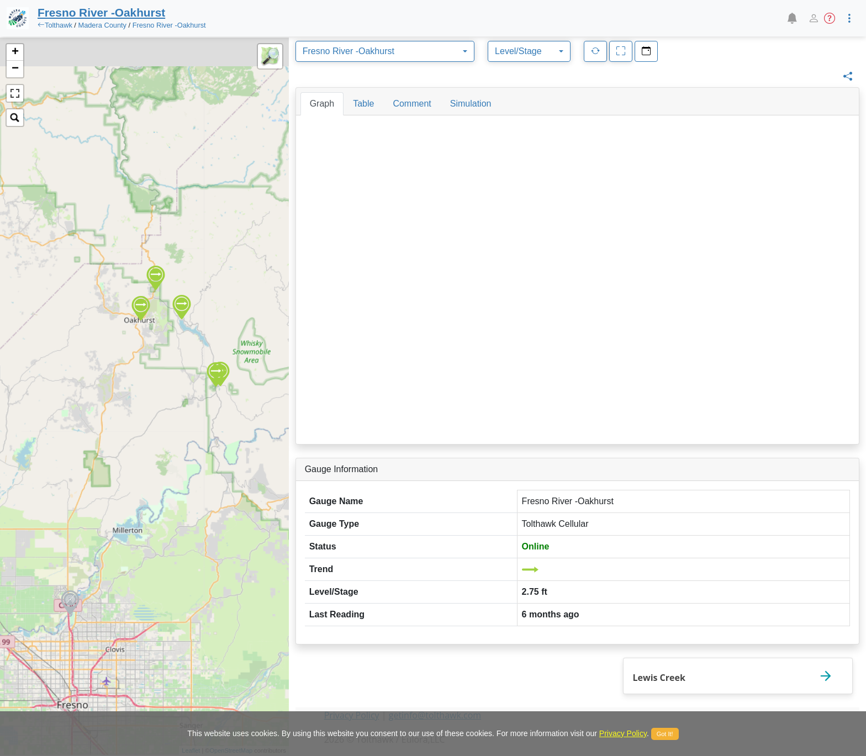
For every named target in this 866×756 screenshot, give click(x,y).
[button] (792, 18)
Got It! (665, 734)
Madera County (102, 25)
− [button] (15, 69)
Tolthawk (58, 25)
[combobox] (384, 51)
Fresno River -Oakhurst (169, 25)
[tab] (322, 103)
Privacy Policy (623, 733)
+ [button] (15, 52)
